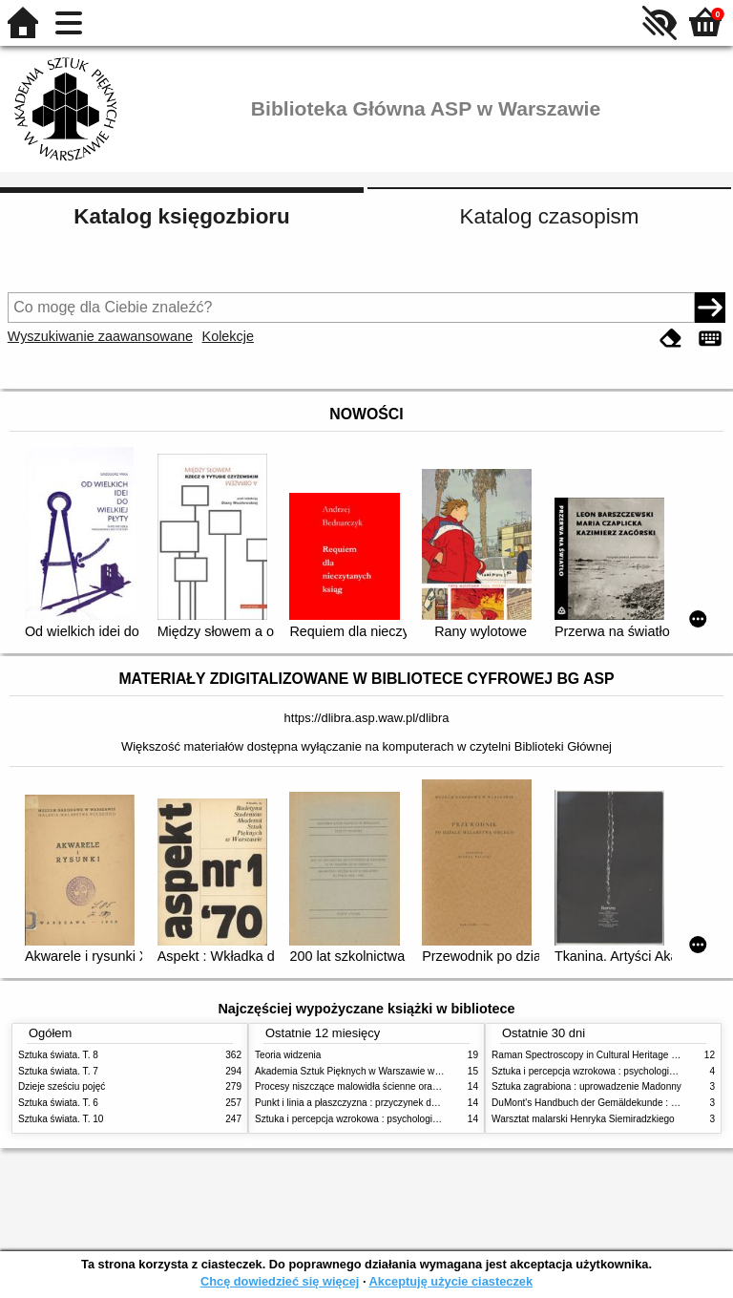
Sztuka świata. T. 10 (60, 1119)
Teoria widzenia (288, 1055)
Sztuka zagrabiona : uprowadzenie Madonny (586, 1086)
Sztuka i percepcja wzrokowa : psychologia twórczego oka (378, 1119)
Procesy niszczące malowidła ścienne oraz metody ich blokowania (396, 1086)
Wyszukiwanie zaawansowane (100, 336)
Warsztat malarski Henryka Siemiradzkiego (583, 1119)
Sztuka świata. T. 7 (58, 1071)
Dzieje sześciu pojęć (61, 1086)
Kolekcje (228, 336)
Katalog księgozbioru (181, 216)
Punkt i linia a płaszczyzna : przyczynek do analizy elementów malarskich (411, 1102)
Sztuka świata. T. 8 (58, 1055)
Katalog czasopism (549, 216)
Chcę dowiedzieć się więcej (279, 1281)
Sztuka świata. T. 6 (58, 1102)
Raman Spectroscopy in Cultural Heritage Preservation (608, 1055)
